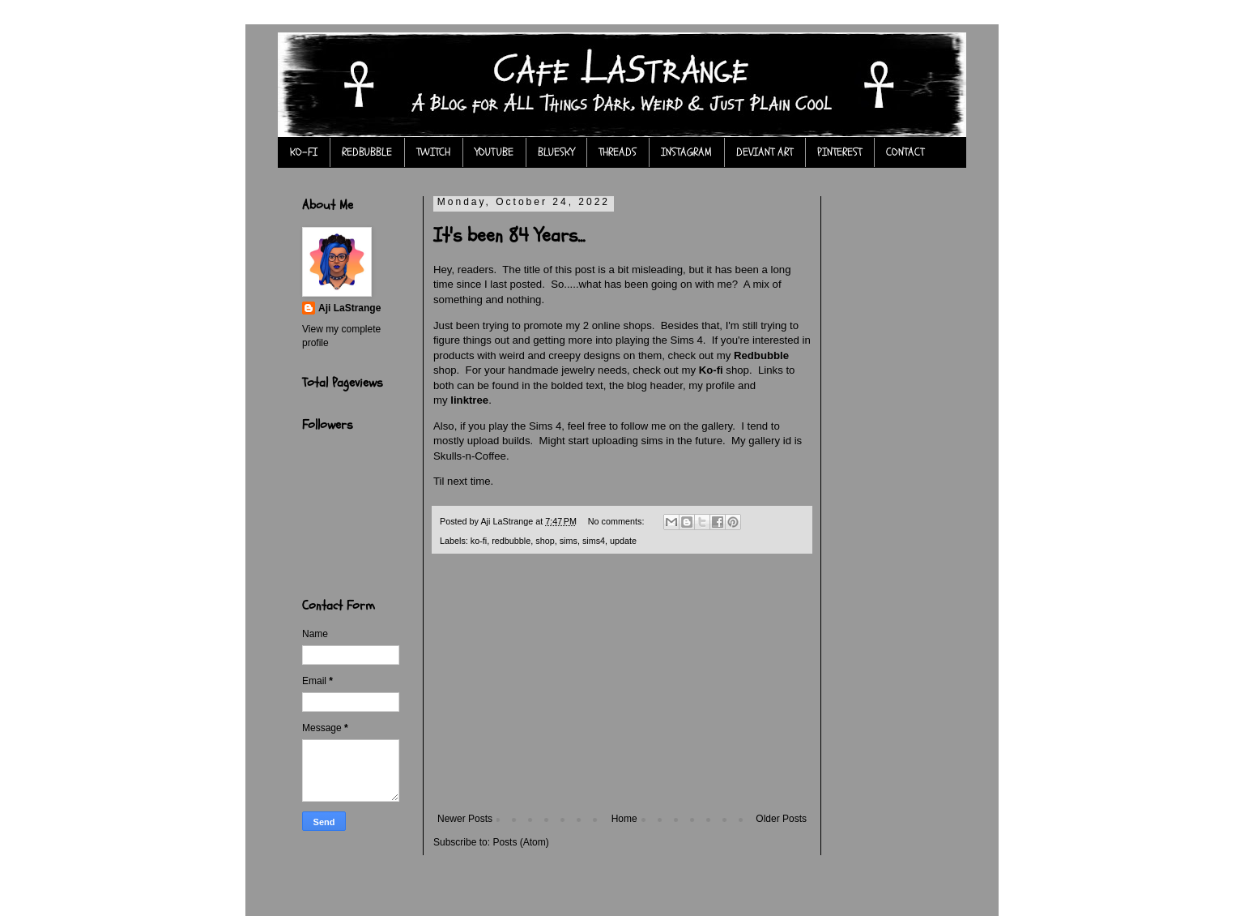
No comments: (617, 521)
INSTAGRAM (686, 152)
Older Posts (781, 818)
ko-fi (479, 541)
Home (624, 818)
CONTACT (905, 152)
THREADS (618, 152)
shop (544, 541)
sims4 (593, 541)
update (623, 541)
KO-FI (303, 152)
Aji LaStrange (349, 308)
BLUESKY (556, 152)
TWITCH (433, 152)
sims (568, 541)
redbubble (511, 541)
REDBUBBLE (367, 152)
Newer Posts (464, 818)
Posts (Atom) (520, 842)
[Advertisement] (622, 691)
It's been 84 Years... (509, 235)
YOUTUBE (494, 152)
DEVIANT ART (764, 152)
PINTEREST (839, 152)
